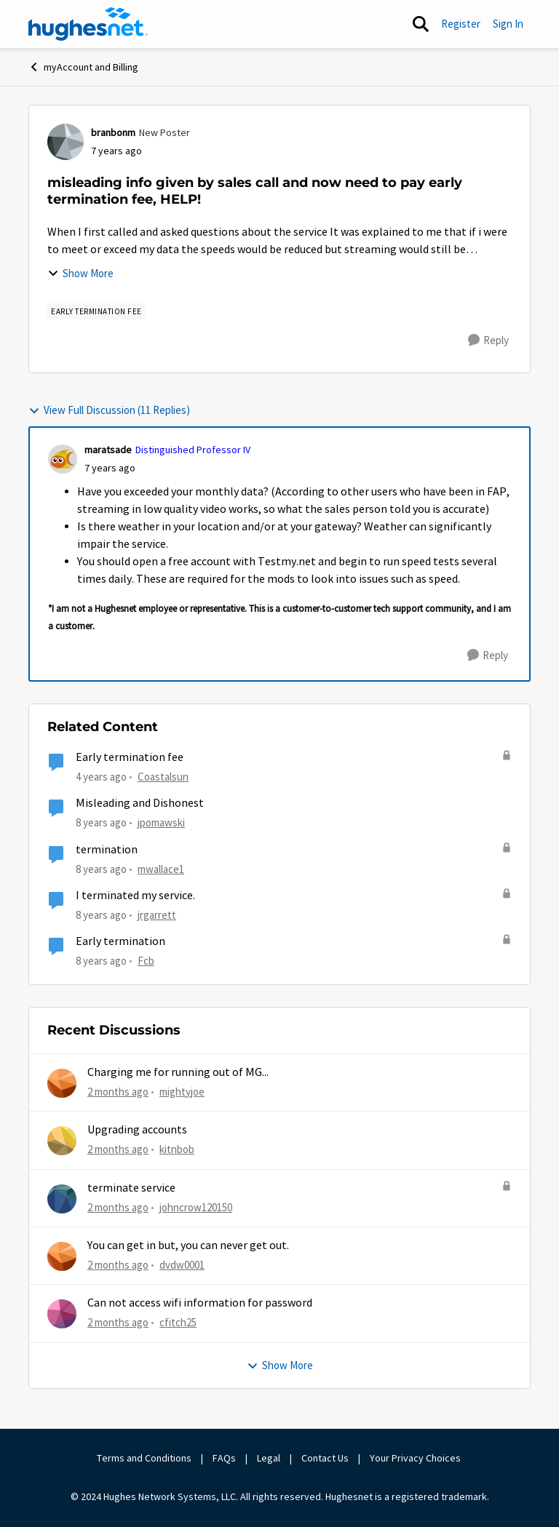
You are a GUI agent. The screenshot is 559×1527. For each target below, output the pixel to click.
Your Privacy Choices (416, 1457)
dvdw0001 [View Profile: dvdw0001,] (182, 1265)
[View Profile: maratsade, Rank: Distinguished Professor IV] (62, 459)
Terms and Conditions (144, 1457)
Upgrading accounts (137, 1130)
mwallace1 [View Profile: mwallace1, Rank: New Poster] (161, 869)
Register (460, 24)
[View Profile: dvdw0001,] (61, 1256)
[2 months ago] (117, 1092)
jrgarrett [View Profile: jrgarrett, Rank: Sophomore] (157, 915)
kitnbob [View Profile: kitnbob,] (176, 1149)
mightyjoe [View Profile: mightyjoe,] (182, 1092)
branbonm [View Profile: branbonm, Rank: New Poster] (113, 132)
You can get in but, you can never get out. (188, 1245)
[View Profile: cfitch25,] (61, 1313)
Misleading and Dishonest (140, 803)
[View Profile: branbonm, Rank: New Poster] (65, 142)
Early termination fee (129, 757)
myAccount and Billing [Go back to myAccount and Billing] (83, 66)
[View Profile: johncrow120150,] (61, 1198)
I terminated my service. (135, 895)
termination (107, 849)
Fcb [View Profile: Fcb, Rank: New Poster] (146, 961)
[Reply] (488, 340)
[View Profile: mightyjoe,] (61, 1083)
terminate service (131, 1188)
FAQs (224, 1457)
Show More (80, 273)
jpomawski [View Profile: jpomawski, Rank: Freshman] (161, 822)
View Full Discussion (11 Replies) (109, 410)
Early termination (120, 941)
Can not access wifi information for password (199, 1303)
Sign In (508, 24)
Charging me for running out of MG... (178, 1072)
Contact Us (325, 1457)
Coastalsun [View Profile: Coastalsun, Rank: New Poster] (163, 777)
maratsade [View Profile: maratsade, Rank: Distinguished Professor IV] (108, 449)
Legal (268, 1457)
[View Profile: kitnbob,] (61, 1140)
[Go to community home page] (88, 24)
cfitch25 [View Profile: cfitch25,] (178, 1322)
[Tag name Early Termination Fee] (96, 311)
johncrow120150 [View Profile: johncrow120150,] (195, 1206)
